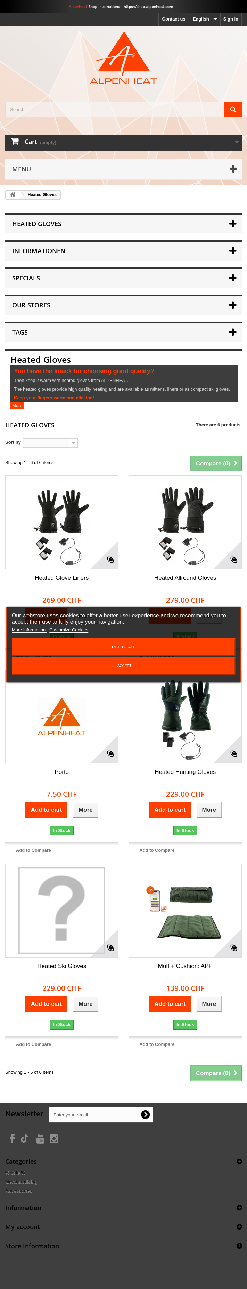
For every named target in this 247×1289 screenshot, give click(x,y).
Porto (62, 772)
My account (22, 1227)
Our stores (31, 305)
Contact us (174, 19)
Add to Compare (33, 850)
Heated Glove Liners (62, 578)
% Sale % (15, 1172)
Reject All (123, 647)
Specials (26, 278)
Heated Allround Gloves (185, 578)
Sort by (13, 442)
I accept (124, 666)
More (17, 405)
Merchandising (21, 1181)
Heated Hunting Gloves (185, 772)
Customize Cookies (68, 629)
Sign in (230, 19)
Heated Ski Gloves (61, 966)
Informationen (38, 251)
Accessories (18, 1190)
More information (29, 629)
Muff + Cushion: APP (185, 966)
